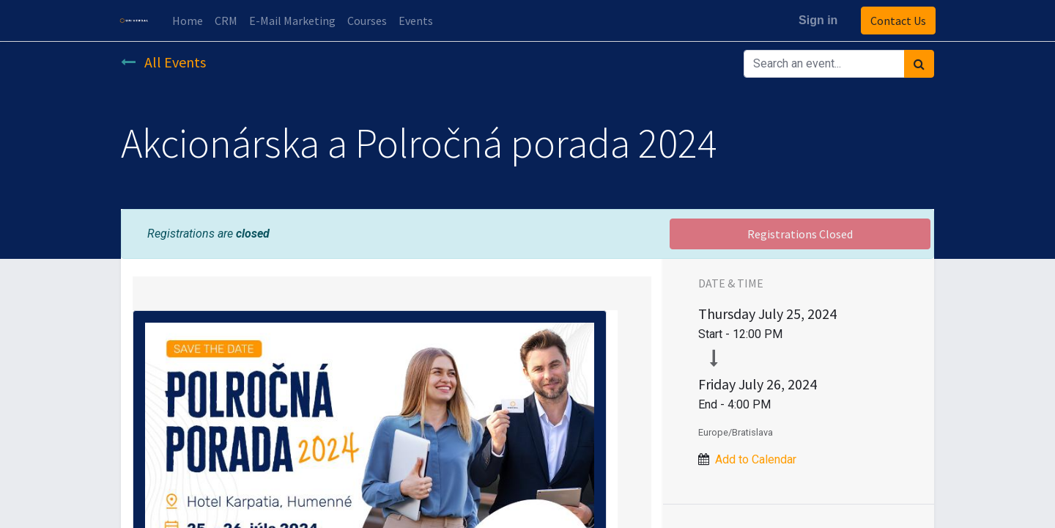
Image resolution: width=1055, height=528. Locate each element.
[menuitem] (189, 20)
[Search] (919, 64)
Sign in (816, 20)
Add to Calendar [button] (755, 459)
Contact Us (897, 20)
